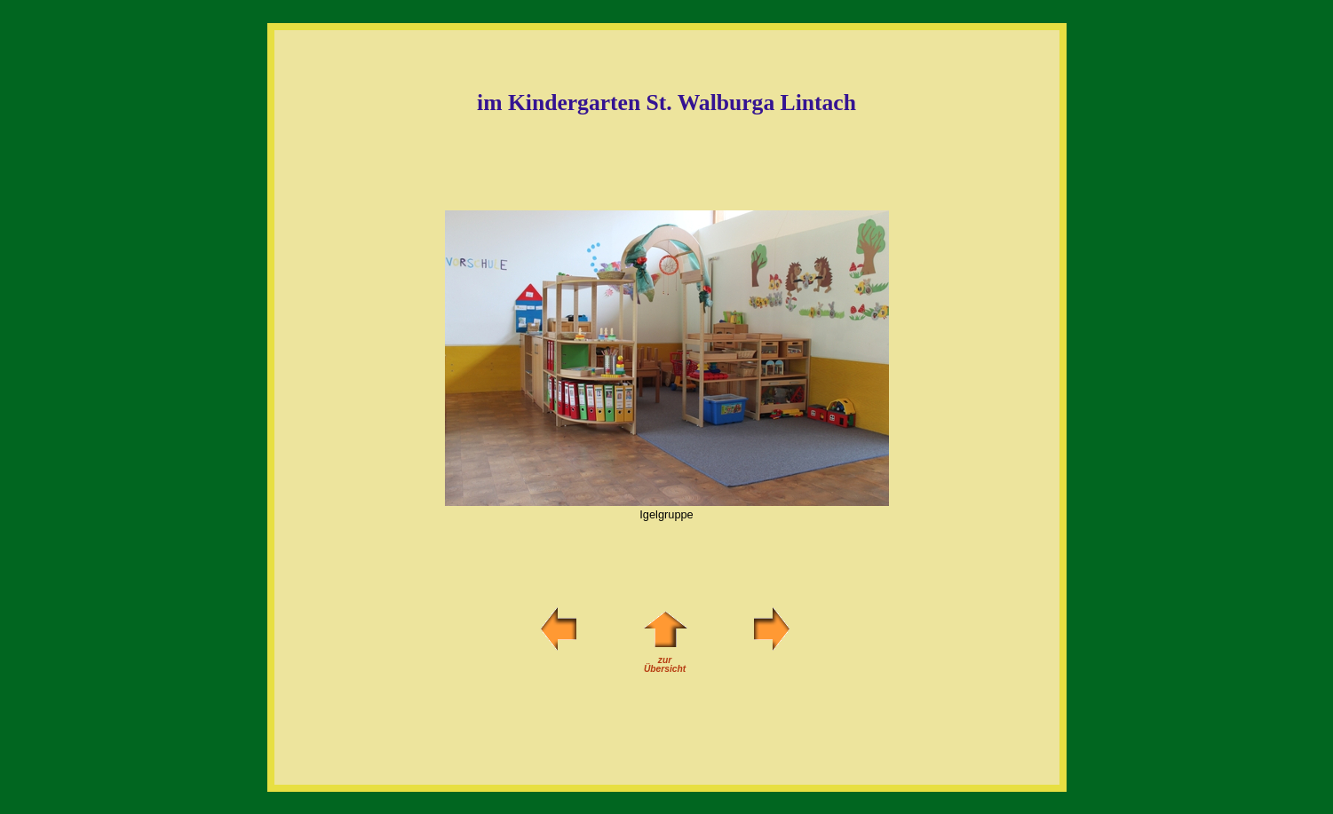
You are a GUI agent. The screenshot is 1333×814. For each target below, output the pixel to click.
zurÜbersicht (665, 661)
